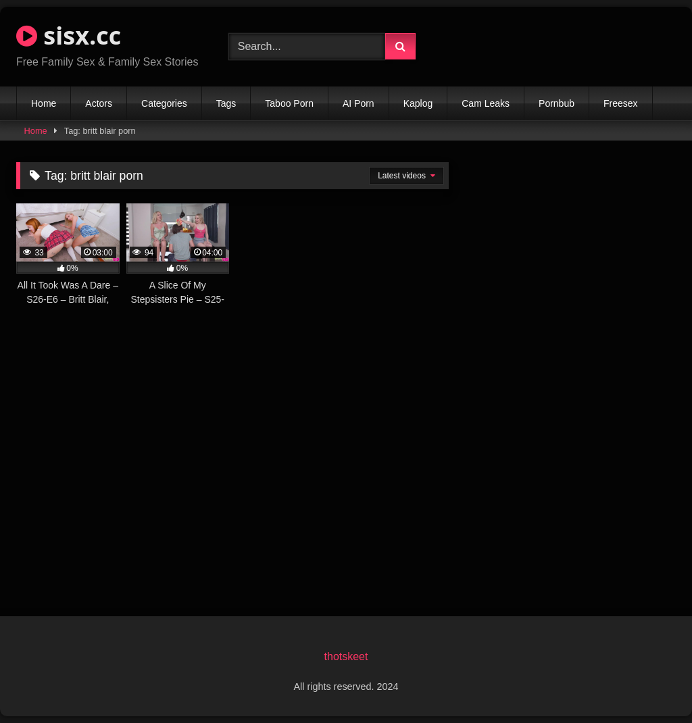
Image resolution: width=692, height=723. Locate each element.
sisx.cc (68, 35)
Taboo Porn (289, 103)
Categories (164, 103)
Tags (226, 103)
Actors (98, 103)
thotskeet (346, 656)
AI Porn (358, 103)
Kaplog (418, 103)
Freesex (620, 103)
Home (43, 103)
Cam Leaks (486, 103)
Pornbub (556, 103)
